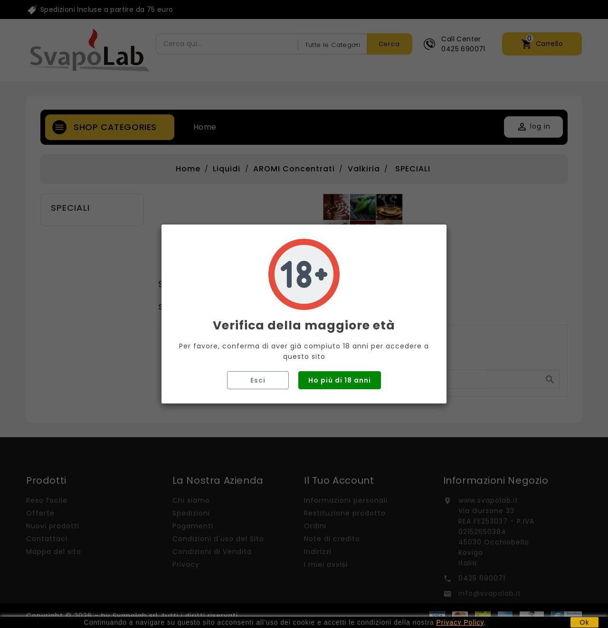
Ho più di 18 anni (339, 380)
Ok (584, 622)
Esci (258, 380)
